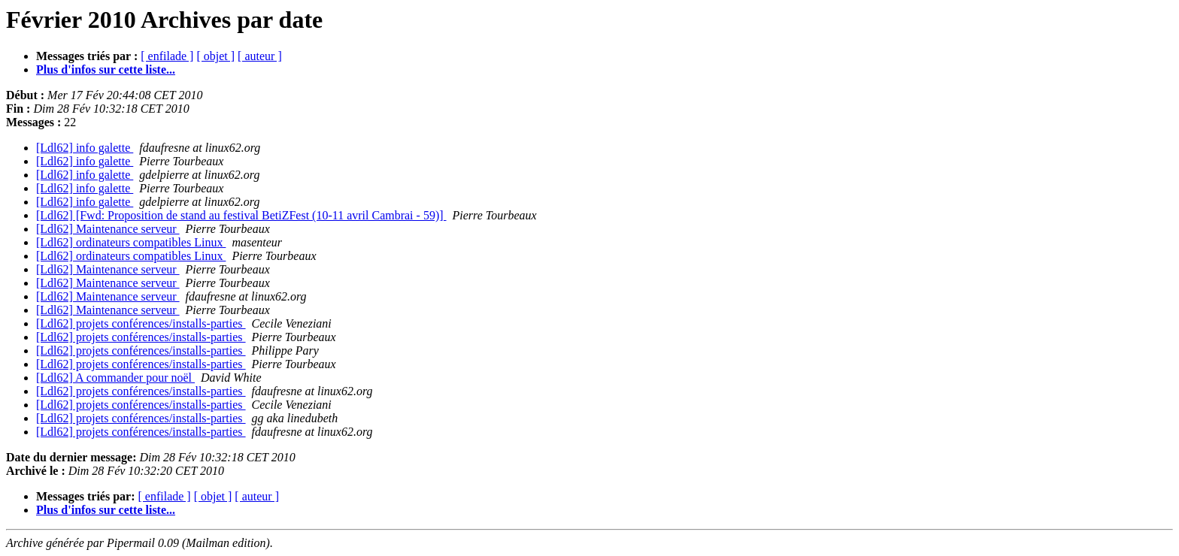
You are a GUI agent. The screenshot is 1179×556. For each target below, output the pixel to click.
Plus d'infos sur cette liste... (105, 69)
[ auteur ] (260, 56)
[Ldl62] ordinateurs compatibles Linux (131, 242)
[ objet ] (215, 56)
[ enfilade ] (167, 56)
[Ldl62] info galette (84, 147)
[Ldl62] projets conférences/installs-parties (141, 323)
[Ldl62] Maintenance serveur (108, 228)
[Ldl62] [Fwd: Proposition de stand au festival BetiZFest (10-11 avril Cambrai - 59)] (241, 215)
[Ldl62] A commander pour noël (115, 377)
